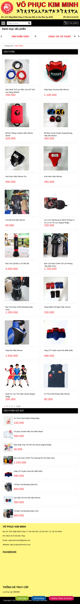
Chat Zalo (22, 598)
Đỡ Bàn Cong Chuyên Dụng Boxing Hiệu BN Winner (58, 134)
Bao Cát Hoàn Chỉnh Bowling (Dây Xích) (19, 308)
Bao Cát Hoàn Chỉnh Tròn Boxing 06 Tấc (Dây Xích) (34, 458)
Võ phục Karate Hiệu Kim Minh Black (28, 431)
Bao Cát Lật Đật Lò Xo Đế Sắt (17, 263)
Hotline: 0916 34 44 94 (61, 598)
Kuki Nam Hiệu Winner (53, 176)
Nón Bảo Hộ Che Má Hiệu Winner (27, 498)
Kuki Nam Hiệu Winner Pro (16, 176)
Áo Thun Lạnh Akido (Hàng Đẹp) (26, 418)
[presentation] (1, 36)
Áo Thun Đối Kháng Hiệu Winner (57, 394)
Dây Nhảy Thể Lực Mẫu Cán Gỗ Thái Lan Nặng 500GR (20, 91)
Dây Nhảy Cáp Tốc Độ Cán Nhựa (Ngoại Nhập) (32, 445)
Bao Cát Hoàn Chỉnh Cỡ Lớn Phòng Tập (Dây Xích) (58, 264)
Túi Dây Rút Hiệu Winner (15, 220)
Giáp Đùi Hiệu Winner (14, 350)
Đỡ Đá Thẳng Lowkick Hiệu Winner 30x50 (19, 134)
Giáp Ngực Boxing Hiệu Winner (56, 90)
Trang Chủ (8, 46)
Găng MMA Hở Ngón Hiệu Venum (57, 307)
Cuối (18, 406)
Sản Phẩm (19, 46)
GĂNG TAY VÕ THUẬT (59, 36)
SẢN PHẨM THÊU (20, 36)
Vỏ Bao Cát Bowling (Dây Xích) (26, 511)
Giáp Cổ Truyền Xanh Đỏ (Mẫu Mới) (58, 350)
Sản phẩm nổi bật (13, 410)
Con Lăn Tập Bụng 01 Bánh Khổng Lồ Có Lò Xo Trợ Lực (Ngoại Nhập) (59, 221)
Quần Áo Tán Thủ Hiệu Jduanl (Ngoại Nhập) (20, 395)
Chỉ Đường (39, 598)
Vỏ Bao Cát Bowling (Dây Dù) (25, 484)
